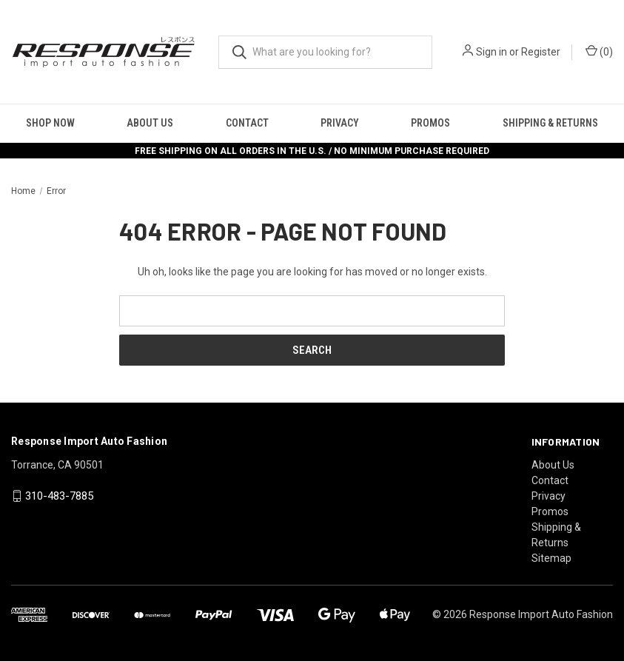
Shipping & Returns (550, 123)
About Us (150, 123)
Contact (247, 123)
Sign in (491, 52)
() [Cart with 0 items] (599, 51)
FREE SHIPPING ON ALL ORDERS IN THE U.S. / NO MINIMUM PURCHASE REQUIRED (312, 151)
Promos (430, 123)
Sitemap (551, 558)
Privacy (340, 123)
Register (540, 52)
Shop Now (50, 123)
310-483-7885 (59, 496)
